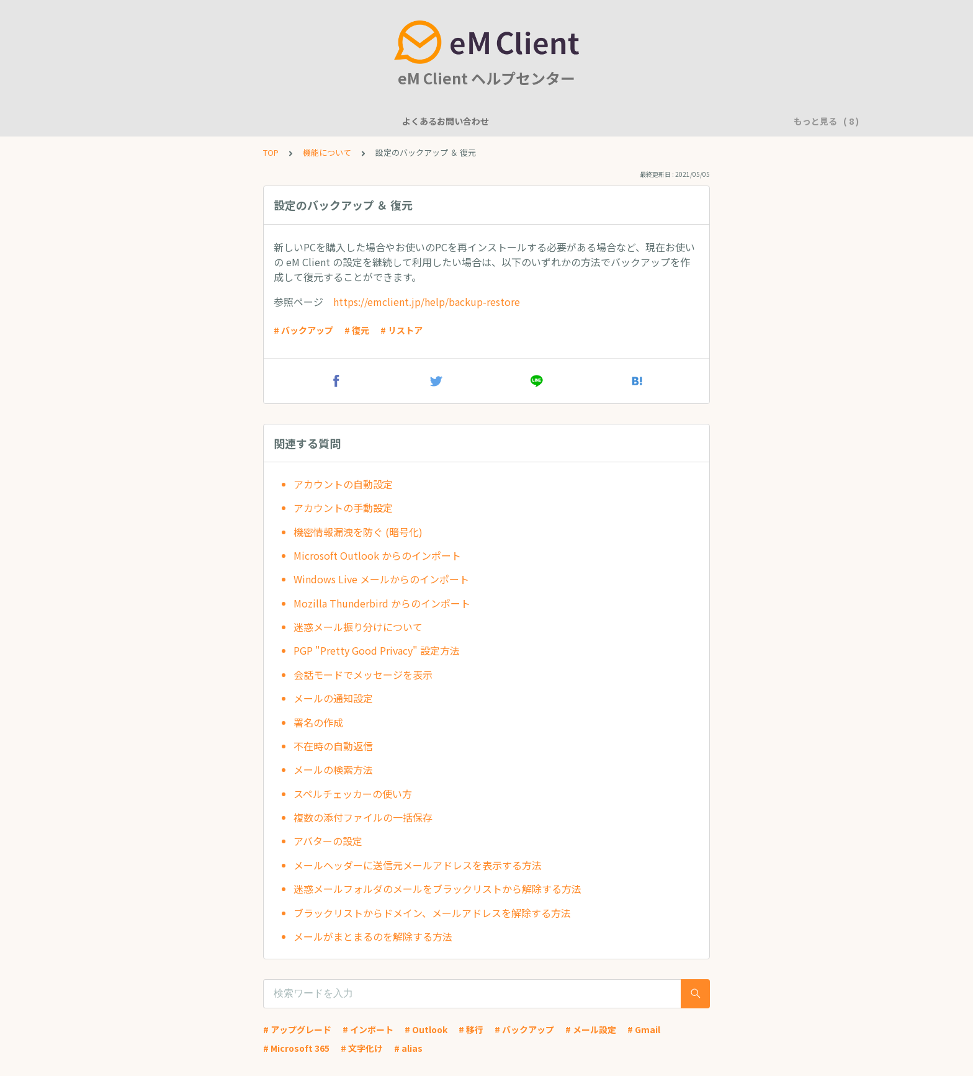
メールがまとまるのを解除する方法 (373, 936)
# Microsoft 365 (296, 1048)
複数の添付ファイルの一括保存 (363, 817)
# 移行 (471, 1029)
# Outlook (426, 1029)
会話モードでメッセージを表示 (363, 674)
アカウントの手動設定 (343, 507)
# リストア (401, 330)
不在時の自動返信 (333, 745)
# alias (408, 1048)
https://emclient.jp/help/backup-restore (426, 301)
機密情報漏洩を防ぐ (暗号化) (358, 531)
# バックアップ (303, 330)
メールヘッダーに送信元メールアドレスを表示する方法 (418, 865)
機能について (276, 121)
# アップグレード (297, 1029)
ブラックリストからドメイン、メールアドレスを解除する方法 (432, 912)
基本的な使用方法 (537, 121)
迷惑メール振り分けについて (358, 626)
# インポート (368, 1029)
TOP (271, 152)
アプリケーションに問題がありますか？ (667, 121)
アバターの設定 (328, 840)
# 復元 (356, 330)
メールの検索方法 (333, 769)
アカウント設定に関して (437, 121)
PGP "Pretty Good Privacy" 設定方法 (377, 650)
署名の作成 (318, 722)
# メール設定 (590, 1029)
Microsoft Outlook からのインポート (377, 555)
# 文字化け (362, 1048)
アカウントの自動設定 (343, 484)
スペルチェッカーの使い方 (353, 793)
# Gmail (643, 1029)
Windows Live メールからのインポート (381, 579)
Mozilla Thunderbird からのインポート (382, 603)
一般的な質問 (346, 121)
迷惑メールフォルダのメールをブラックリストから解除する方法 (437, 888)
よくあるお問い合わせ (189, 121)
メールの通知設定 (333, 698)
